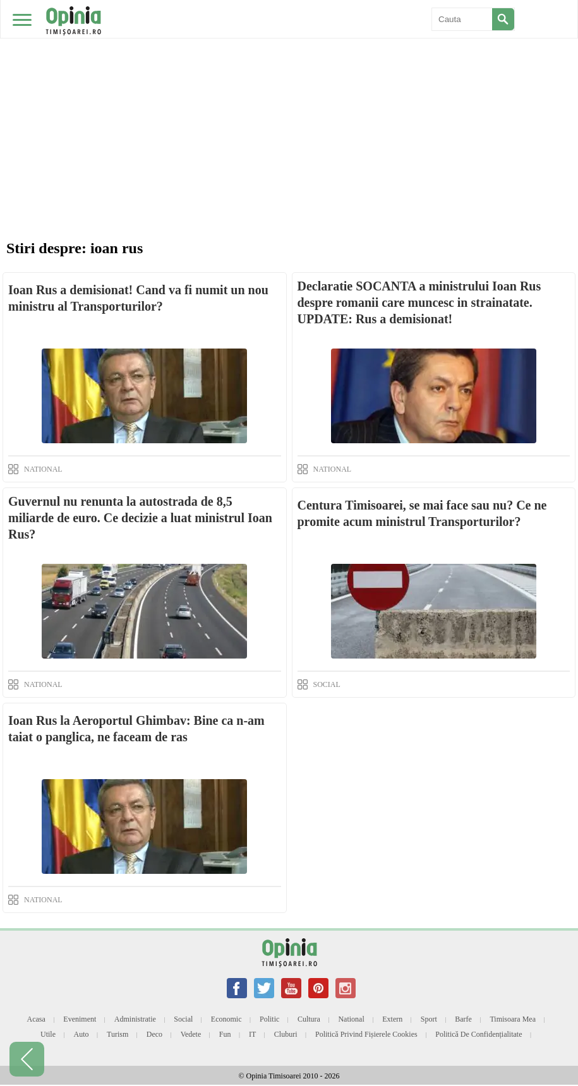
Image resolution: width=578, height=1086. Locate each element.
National (351, 1019)
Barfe (463, 1019)
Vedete (191, 1034)
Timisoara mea (513, 1019)
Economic (226, 1019)
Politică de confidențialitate (478, 1034)
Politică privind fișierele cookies (366, 1034)
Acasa (36, 1019)
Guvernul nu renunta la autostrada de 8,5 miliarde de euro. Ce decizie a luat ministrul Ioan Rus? (140, 517)
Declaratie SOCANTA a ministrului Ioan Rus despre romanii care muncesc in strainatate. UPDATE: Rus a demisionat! (419, 302)
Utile (48, 1034)
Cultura (309, 1019)
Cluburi (286, 1034)
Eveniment (79, 1019)
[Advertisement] (289, 94)
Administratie (135, 1019)
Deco (154, 1034)
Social (183, 1019)
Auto (81, 1034)
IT (252, 1034)
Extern (392, 1019)
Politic (269, 1019)
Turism (117, 1034)
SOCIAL (326, 684)
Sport (429, 1019)
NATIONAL (43, 469)
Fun (225, 1034)
